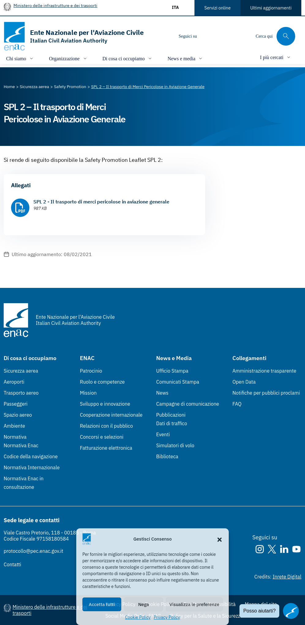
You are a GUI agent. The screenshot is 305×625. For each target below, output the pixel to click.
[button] (220, 539)
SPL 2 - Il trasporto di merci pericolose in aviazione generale (101, 202)
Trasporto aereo (21, 393)
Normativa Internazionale (32, 467)
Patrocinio (91, 371)
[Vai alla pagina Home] (9, 86)
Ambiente (14, 426)
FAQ (237, 404)
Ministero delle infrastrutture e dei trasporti (55, 5)
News (162, 393)
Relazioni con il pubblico (106, 426)
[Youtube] (243, 36)
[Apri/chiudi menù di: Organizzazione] (68, 58)
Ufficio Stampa (172, 371)
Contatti (12, 564)
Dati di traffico (171, 423)
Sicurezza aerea (21, 371)
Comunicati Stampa (177, 382)
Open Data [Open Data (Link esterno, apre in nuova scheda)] (244, 382)
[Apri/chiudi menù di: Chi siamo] (20, 58)
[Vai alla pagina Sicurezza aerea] (34, 86)
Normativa (15, 437)
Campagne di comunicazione (187, 404)
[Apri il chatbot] (291, 611)
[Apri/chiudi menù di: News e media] (185, 58)
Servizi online (217, 8)
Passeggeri (16, 404)
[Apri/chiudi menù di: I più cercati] (276, 57)
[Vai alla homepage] (74, 36)
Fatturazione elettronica (106, 448)
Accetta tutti (102, 604)
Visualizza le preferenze (194, 604)
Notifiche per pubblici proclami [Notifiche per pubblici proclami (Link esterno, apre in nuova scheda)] (266, 393)
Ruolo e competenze (102, 382)
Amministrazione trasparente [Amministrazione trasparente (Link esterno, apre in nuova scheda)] (264, 371)
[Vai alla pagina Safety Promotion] (70, 86)
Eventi (163, 434)
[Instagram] (207, 36)
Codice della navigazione (31, 456)
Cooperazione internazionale (111, 415)
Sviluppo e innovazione (105, 404)
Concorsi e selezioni (101, 437)
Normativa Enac (21, 445)
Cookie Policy (138, 617)
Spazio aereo (18, 415)
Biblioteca (167, 456)
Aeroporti (14, 382)
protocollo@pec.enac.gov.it (33, 551)
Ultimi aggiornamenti (271, 8)
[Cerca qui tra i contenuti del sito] (275, 36)
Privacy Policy (167, 617)
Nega (143, 604)
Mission (88, 393)
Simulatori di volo (175, 445)
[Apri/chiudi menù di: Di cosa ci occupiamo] (128, 58)
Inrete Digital (287, 577)
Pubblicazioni (171, 415)
